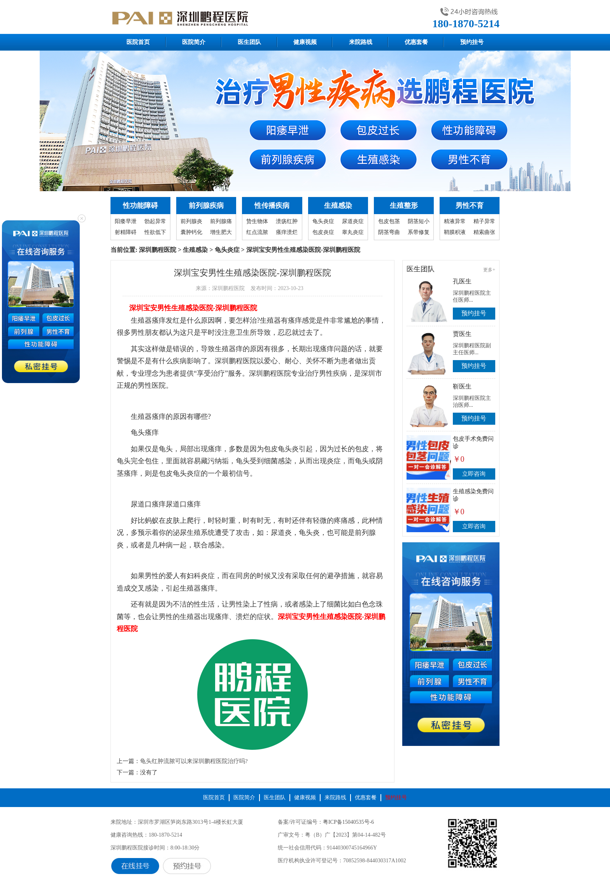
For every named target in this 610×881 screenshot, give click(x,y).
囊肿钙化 (191, 232)
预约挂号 (472, 42)
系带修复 (418, 232)
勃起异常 (155, 221)
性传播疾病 (271, 205)
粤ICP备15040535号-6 (348, 822)
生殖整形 (404, 205)
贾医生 (462, 334)
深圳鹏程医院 (157, 249)
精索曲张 (484, 232)
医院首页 (138, 42)
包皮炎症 (323, 232)
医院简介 (193, 42)
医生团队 (249, 42)
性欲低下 (155, 232)
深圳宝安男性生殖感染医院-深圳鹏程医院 (193, 308)
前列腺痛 (221, 221)
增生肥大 (221, 232)
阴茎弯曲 (389, 232)
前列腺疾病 (206, 205)
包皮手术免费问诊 (473, 442)
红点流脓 (257, 232)
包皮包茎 (389, 221)
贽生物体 (257, 221)
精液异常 (455, 221)
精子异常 (484, 221)
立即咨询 (474, 474)
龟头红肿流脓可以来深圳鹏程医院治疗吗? (194, 761)
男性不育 (470, 205)
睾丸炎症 (353, 232)
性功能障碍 (140, 205)
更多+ (489, 270)
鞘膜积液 (455, 232)
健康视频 (305, 42)
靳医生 (462, 386)
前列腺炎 (191, 221)
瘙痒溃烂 (287, 232)
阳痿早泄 (126, 221)
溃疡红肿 (287, 221)
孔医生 (462, 281)
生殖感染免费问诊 (473, 495)
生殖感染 (338, 205)
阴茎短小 (418, 221)
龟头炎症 (323, 221)
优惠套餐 (416, 42)
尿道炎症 (353, 221)
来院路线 (360, 42)
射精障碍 (126, 232)
